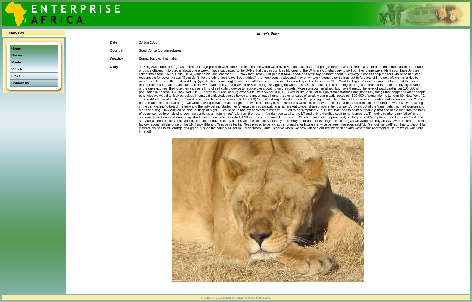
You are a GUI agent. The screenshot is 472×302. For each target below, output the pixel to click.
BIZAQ (267, 297)
